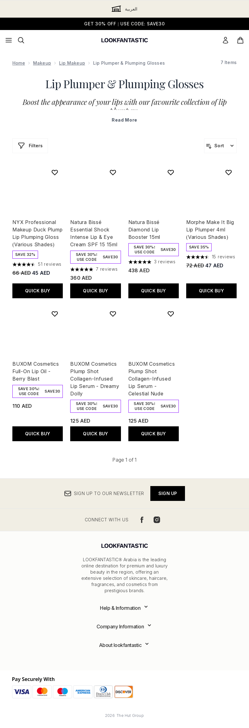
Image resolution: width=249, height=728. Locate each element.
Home (18, 63)
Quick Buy (37, 290)
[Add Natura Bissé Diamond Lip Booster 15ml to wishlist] (170, 172)
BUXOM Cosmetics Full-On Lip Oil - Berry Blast (35, 371)
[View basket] (240, 40)
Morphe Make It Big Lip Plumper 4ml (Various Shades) (210, 229)
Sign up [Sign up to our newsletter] (167, 493)
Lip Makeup (72, 63)
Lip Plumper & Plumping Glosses (124, 83)
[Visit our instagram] (156, 519)
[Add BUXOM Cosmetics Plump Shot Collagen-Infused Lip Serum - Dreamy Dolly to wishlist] (112, 313)
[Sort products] (220, 145)
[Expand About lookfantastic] (124, 645)
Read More (124, 120)
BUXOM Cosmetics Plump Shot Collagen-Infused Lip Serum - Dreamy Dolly (94, 379)
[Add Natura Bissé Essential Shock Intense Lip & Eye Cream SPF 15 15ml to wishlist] (112, 172)
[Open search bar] (21, 40)
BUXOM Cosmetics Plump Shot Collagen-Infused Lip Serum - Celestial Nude (151, 379)
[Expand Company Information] (125, 626)
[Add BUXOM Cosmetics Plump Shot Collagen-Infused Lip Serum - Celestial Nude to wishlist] (170, 313)
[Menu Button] (8, 40)
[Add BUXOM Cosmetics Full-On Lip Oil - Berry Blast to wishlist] (54, 313)
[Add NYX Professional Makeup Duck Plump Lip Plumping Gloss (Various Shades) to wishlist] (54, 172)
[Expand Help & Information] (124, 608)
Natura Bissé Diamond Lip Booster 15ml (144, 229)
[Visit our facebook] (142, 519)
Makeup (42, 63)
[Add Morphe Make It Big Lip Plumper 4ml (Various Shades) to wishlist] (228, 172)
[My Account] (225, 40)
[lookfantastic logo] (124, 40)
